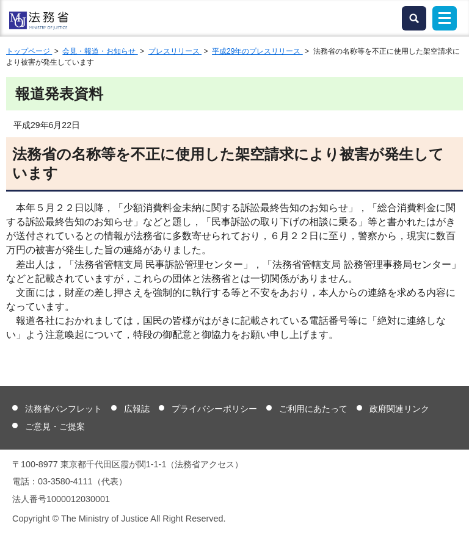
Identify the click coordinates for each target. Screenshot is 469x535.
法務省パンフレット (63, 409)
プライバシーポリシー (214, 409)
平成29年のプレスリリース (257, 51)
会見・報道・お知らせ (99, 51)
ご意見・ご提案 (55, 426)
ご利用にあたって (313, 409)
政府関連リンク (399, 409)
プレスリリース (175, 51)
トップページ (29, 51)
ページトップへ (452, 516)
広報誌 (137, 409)
